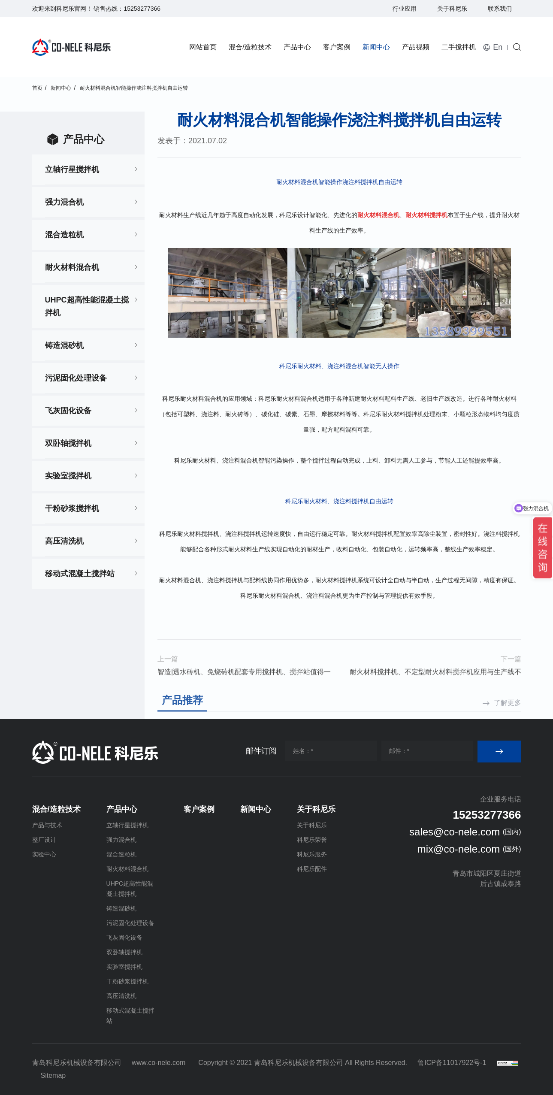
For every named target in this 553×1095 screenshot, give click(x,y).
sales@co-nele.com (454, 832)
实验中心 (44, 854)
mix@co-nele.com (458, 849)
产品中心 (297, 47)
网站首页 (203, 47)
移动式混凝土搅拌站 (80, 573)
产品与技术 (47, 825)
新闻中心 (376, 47)
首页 (37, 88)
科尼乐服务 (312, 854)
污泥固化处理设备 (76, 378)
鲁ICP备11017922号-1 (451, 1062)
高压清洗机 (64, 541)
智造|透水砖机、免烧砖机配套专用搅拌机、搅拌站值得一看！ (244, 697)
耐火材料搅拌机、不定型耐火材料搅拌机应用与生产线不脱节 (435, 697)
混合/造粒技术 (250, 47)
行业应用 (405, 8)
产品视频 (415, 47)
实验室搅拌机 (68, 476)
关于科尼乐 (452, 8)
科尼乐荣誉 (312, 839)
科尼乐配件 (312, 868)
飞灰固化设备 (68, 410)
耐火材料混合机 (72, 267)
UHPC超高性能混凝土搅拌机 (87, 306)
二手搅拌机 (458, 47)
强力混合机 (64, 202)
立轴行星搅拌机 (72, 169)
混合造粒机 (64, 234)
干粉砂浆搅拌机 (72, 508)
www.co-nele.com (158, 1062)
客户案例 (337, 47)
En (497, 47)
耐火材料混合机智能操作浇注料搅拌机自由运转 (134, 88)
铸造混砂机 (64, 345)
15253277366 (142, 8)
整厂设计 (44, 839)
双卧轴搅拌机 (68, 443)
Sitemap (53, 1075)
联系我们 (500, 8)
